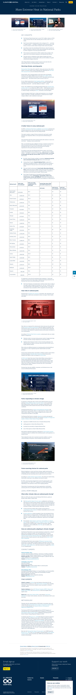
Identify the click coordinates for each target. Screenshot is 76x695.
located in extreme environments (31, 327)
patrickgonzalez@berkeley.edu (32, 559)
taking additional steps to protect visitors (35, 403)
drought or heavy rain (44, 522)
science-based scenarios (48, 431)
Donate (70, 2)
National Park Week (25, 69)
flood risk (40, 525)
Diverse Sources (36, 590)
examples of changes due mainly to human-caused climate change (38, 418)
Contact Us (30, 677)
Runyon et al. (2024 (39, 620)
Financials (55, 677)
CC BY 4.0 (48, 646)
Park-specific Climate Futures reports (33, 501)
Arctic (37, 90)
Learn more (55, 668)
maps (28, 545)
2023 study (24, 358)
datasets (24, 545)
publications (32, 545)
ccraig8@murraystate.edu (31, 567)
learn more (50, 687)
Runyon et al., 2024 (34, 617)
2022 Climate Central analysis (34, 477)
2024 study (43, 355)
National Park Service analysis (34, 334)
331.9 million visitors (47, 76)
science (52, 545)
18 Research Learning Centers (45, 541)
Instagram (69, 677)
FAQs (33, 632)
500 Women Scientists (39, 589)
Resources (61, 2)
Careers (29, 679)
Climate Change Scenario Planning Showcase (31, 536)
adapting (39, 416)
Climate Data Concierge (42, 584)
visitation (37, 522)
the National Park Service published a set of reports (36, 129)
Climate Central (35, 646)
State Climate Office (34, 594)
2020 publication (28, 513)
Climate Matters (23, 646)
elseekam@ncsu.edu (30, 576)
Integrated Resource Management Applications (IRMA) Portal (35, 606)
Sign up (6, 668)
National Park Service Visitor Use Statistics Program (39, 605)
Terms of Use (26, 654)
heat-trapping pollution (39, 81)
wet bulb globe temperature (37, 354)
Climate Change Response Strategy (40, 409)
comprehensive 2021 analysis (29, 510)
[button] (27, 2)
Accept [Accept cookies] (50, 692)
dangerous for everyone (33, 293)
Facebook (69, 679)
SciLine (32, 582)
